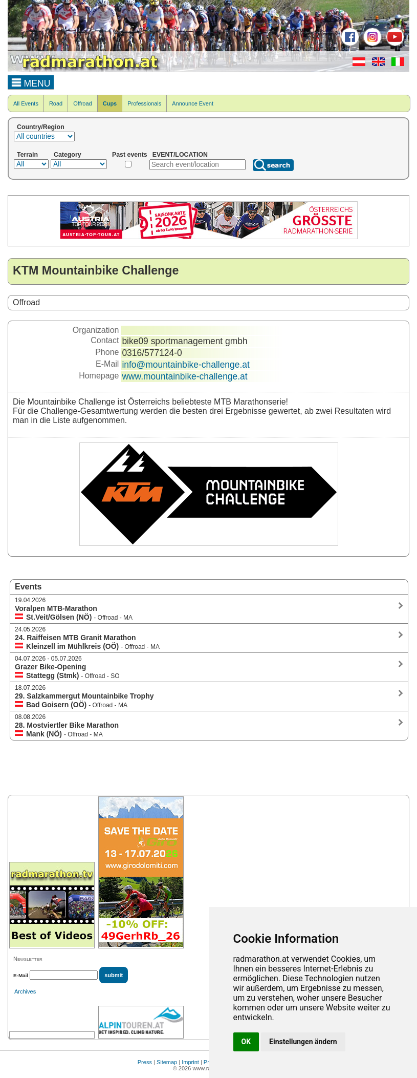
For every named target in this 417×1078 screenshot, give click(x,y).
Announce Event (192, 103)
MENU (31, 82)
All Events (25, 103)
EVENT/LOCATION (180, 154)
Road (55, 103)
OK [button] (246, 1042)
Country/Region (40, 127)
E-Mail (20, 975)
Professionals (144, 103)
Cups (110, 103)
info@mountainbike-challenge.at (185, 365)
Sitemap (167, 1062)
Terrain (27, 154)
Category (67, 154)
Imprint (190, 1062)
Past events (129, 154)
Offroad (82, 103)
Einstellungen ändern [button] (303, 1042)
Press (145, 1062)
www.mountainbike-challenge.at (184, 376)
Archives (25, 991)
